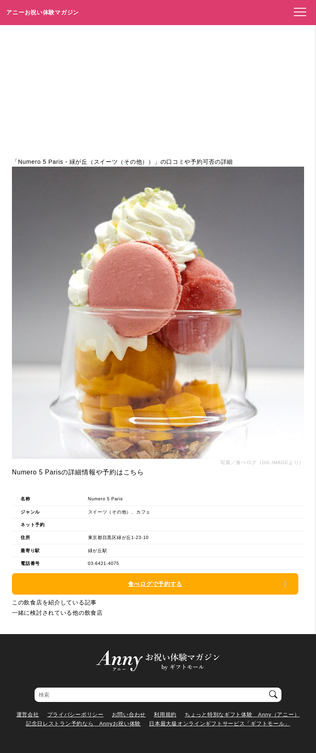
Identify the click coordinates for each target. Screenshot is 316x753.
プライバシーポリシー (75, 714)
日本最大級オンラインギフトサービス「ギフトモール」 (219, 723)
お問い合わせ (129, 714)
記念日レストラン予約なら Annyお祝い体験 (83, 723)
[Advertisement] (158, 86)
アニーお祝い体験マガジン (42, 12)
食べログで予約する (155, 584)
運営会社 (27, 714)
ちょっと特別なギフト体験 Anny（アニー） (242, 714)
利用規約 (165, 714)
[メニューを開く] (297, 12)
